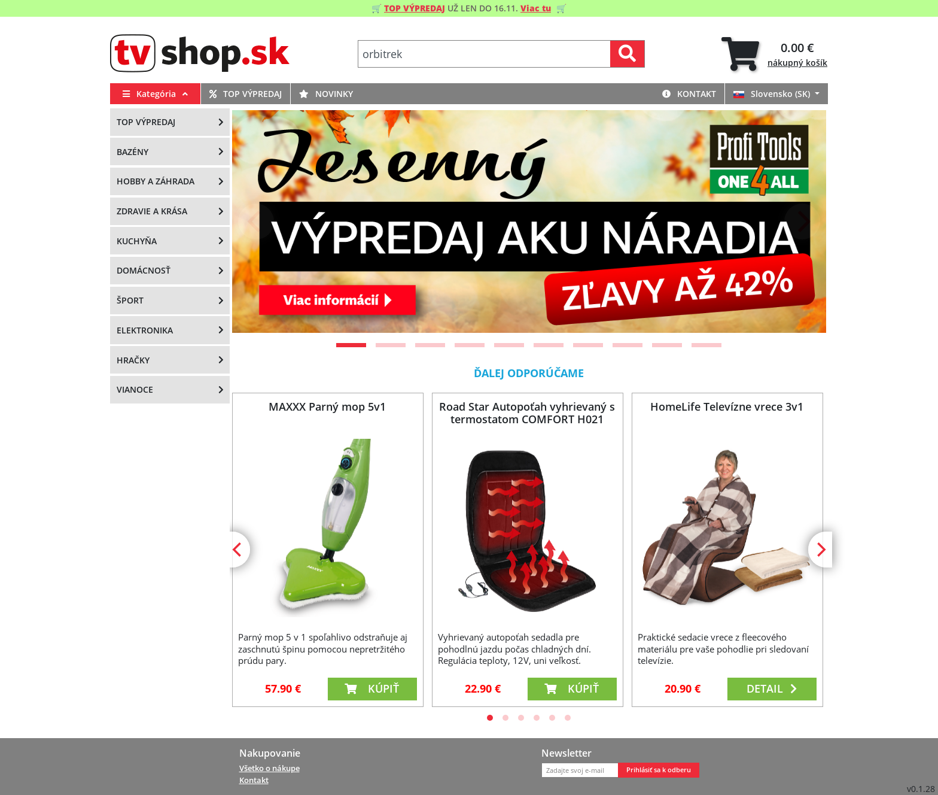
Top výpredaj (245, 93)
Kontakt (689, 93)
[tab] (774, 54)
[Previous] (256, 221)
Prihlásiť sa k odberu (658, 770)
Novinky (326, 93)
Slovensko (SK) (772, 93)
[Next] (802, 221)
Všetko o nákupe (269, 768)
